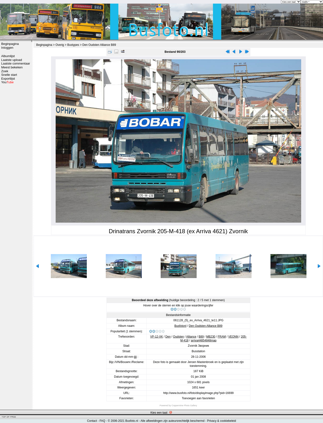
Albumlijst (8, 56)
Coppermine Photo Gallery (184, 405)
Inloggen (7, 47)
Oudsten (178, 336)
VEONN (233, 336)
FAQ (102, 421)
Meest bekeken (12, 67)
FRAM (222, 336)
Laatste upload (11, 60)
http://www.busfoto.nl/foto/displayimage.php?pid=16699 (198, 393)
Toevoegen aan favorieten (198, 398)
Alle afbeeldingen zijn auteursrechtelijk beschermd (173, 421)
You (7, 82)
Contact (92, 421)
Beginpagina (10, 44)
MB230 (210, 336)
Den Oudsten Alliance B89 (99, 45)
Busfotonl (180, 326)
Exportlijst (8, 78)
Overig (59, 45)
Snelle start (9, 75)
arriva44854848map (204, 340)
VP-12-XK (156, 336)
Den (168, 336)
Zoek (4, 71)
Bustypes (73, 45)
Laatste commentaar (15, 63)
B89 (201, 336)
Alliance (191, 336)
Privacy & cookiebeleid (221, 421)
